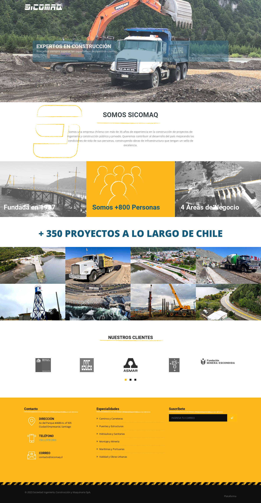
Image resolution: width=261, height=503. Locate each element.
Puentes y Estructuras (111, 426)
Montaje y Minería (109, 441)
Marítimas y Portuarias (111, 449)
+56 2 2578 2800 (47, 440)
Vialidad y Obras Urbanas (113, 456)
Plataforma (230, 496)
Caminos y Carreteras (111, 418)
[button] (125, 380)
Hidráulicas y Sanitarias (112, 433)
